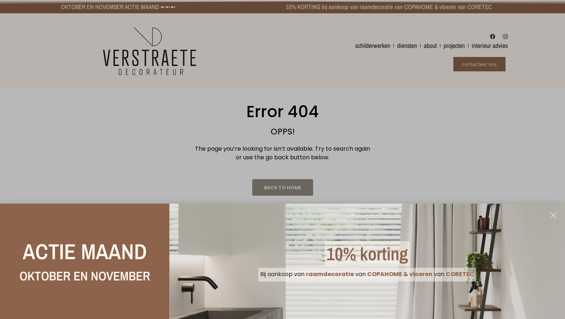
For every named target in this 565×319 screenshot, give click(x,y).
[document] (282, 159)
